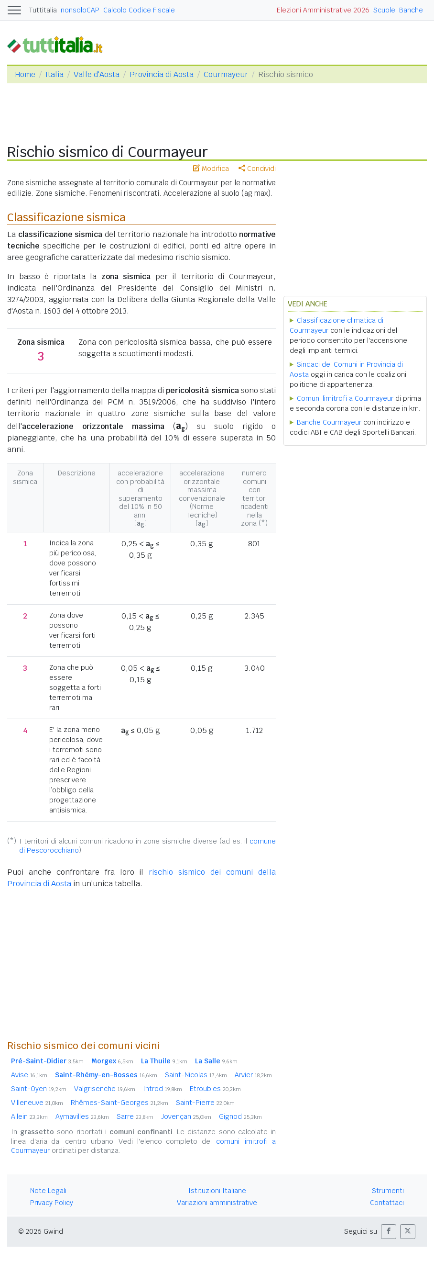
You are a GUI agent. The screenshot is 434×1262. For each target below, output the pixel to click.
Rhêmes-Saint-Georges (119, 1102)
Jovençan (186, 1116)
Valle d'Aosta (96, 74)
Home (25, 74)
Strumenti (388, 1190)
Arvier (253, 1074)
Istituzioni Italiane (217, 1190)
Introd (162, 1088)
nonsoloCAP (80, 10)
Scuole (384, 10)
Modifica (211, 168)
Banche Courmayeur (329, 422)
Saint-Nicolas (196, 1074)
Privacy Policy (51, 1202)
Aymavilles (82, 1116)
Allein (29, 1116)
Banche (411, 10)
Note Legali (48, 1190)
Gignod (240, 1116)
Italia (54, 74)
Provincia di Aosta (162, 74)
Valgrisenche (104, 1088)
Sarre (135, 1116)
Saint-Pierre (205, 1102)
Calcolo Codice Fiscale (139, 10)
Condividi (257, 168)
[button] (388, 1231)
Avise (29, 1074)
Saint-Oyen (38, 1088)
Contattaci (387, 1202)
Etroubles (215, 1088)
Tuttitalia (43, 10)
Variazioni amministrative (217, 1202)
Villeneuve (37, 1102)
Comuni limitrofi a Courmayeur (345, 398)
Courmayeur (226, 74)
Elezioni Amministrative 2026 (323, 10)
